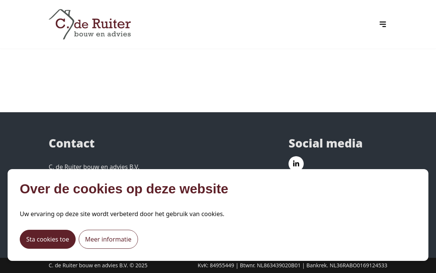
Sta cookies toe (47, 239)
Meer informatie (108, 239)
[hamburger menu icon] (382, 24)
